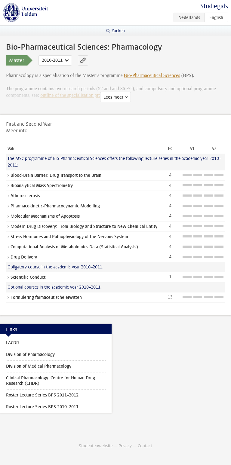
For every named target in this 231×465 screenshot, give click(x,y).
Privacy (125, 446)
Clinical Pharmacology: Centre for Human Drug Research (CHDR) (50, 380)
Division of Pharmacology (30, 354)
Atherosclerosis (25, 196)
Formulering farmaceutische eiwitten (46, 297)
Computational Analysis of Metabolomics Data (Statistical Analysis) (74, 247)
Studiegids (214, 6)
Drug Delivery (24, 257)
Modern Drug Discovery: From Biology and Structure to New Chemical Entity (84, 226)
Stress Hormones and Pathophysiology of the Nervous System (69, 237)
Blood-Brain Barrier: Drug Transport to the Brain (56, 175)
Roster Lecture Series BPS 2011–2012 (42, 395)
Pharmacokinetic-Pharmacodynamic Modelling (55, 206)
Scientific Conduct (28, 277)
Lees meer (113, 97)
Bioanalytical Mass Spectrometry (42, 185)
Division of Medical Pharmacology (38, 366)
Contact (145, 446)
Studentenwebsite (95, 446)
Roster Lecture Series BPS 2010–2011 (42, 407)
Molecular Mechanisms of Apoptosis (45, 216)
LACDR (12, 343)
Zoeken (118, 31)
